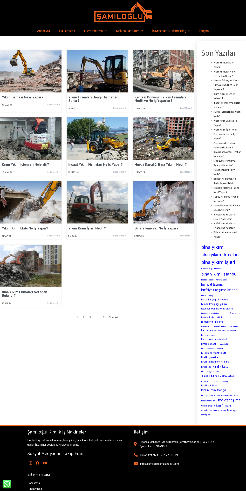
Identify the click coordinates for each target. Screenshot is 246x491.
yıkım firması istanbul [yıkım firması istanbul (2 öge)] (210, 410)
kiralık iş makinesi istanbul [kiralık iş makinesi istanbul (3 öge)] (215, 361)
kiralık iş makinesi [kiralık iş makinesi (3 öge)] (210, 357)
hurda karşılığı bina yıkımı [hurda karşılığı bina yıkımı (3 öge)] (214, 299)
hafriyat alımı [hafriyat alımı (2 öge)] (221, 280)
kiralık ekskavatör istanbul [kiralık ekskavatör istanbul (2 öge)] (212, 349)
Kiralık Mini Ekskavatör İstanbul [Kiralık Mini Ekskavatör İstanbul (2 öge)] (214, 381)
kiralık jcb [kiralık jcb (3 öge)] (206, 366)
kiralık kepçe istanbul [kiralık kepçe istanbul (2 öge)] (210, 372)
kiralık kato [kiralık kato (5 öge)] (221, 367)
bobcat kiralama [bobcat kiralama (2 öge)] (207, 280)
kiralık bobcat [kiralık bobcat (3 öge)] (208, 344)
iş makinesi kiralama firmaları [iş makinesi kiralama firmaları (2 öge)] (214, 326)
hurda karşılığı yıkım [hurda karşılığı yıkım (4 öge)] (214, 304)
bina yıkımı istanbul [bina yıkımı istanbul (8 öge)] (219, 274)
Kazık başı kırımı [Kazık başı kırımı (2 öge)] (208, 335)
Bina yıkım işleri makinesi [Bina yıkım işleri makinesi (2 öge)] (212, 269)
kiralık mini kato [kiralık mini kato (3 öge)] (209, 385)
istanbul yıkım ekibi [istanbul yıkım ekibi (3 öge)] (211, 317)
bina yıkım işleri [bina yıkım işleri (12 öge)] (218, 262)
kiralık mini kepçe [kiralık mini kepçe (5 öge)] (213, 390)
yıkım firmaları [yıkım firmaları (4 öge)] (223, 405)
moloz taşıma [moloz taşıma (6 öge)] (229, 400)
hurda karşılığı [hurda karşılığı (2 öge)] (207, 295)
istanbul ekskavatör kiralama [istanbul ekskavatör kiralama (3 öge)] (217, 308)
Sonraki (113, 317)
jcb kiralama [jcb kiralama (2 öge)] (233, 326)
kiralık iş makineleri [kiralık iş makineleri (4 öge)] (213, 352)
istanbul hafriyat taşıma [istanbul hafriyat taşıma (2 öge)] (231, 313)
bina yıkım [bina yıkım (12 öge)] (212, 247)
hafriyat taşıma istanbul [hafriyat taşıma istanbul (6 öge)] (220, 290)
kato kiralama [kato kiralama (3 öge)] (208, 330)
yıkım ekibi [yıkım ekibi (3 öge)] (207, 405)
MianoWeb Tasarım (146, 487)
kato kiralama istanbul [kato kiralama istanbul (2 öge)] (227, 331)
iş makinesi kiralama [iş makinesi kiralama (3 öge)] (212, 321)
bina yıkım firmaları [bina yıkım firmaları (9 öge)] (220, 254)
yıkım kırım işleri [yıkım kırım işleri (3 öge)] (229, 410)
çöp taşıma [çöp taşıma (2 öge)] (205, 415)
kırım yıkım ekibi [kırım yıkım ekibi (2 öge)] (208, 395)
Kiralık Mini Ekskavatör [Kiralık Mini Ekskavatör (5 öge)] (217, 376)
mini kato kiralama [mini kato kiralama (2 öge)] (209, 401)
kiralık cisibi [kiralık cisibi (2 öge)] (222, 344)
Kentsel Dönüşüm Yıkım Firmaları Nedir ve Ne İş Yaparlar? (226, 85)
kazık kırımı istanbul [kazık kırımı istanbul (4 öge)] (214, 339)
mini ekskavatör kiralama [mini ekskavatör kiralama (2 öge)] (227, 395)
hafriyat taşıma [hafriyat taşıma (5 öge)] (212, 284)
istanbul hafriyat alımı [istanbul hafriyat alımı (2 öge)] (210, 313)
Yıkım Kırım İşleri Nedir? (226, 129)
